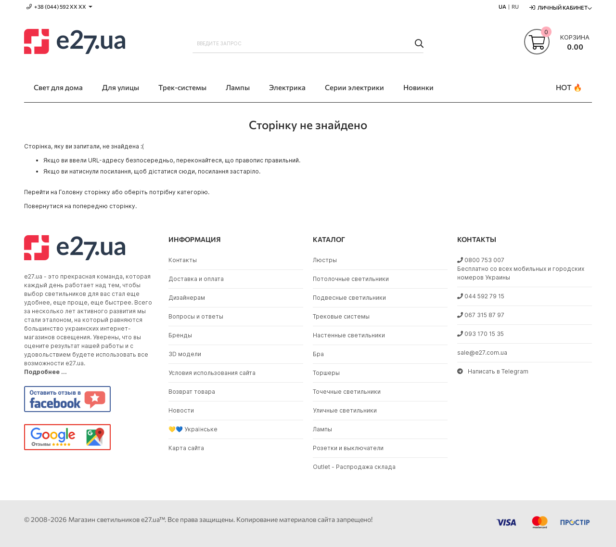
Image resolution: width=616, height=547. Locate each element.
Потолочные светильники (351, 278)
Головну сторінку (84, 192)
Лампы (322, 429)
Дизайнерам (186, 297)
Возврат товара (191, 391)
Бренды (180, 335)
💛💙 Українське (193, 429)
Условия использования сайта (212, 372)
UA (502, 6)
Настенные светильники (349, 335)
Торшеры (326, 372)
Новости (181, 410)
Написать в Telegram (492, 371)
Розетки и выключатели (348, 448)
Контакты (182, 260)
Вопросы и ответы (195, 316)
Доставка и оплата (196, 278)
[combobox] (308, 43)
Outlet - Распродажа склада (354, 466)
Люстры (325, 260)
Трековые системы (341, 316)
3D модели (184, 354)
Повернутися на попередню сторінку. (80, 206)
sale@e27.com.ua (482, 352)
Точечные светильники (347, 391)
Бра (318, 354)
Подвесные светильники (349, 297)
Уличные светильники (345, 410)
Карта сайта (186, 448)
